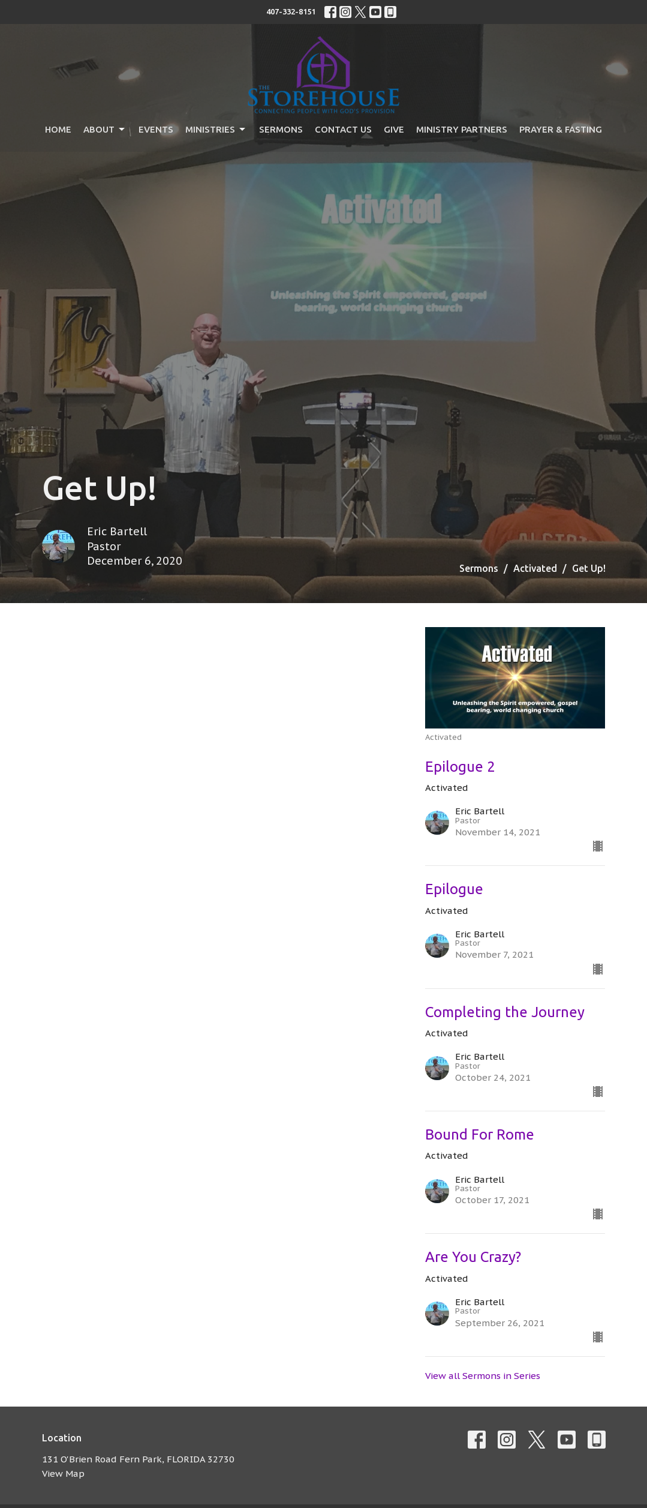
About (105, 130)
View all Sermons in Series (482, 1375)
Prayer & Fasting (560, 129)
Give (394, 129)
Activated (535, 568)
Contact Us (343, 129)
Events (156, 129)
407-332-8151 (290, 11)
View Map (63, 1473)
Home (58, 129)
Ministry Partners (461, 129)
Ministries (216, 130)
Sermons (281, 129)
